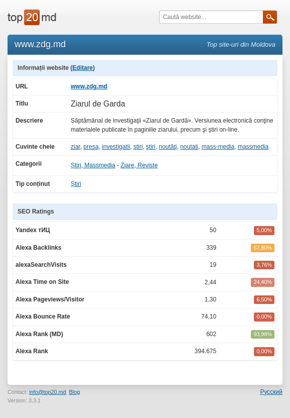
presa (90, 146)
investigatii (116, 146)
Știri (76, 183)
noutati (189, 146)
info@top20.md (47, 392)
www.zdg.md (89, 86)
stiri (138, 146)
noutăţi (168, 146)
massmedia (253, 146)
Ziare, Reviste (139, 165)
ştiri (151, 146)
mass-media (218, 146)
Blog (74, 392)
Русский (271, 391)
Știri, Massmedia (93, 165)
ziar (75, 146)
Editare (82, 67)
